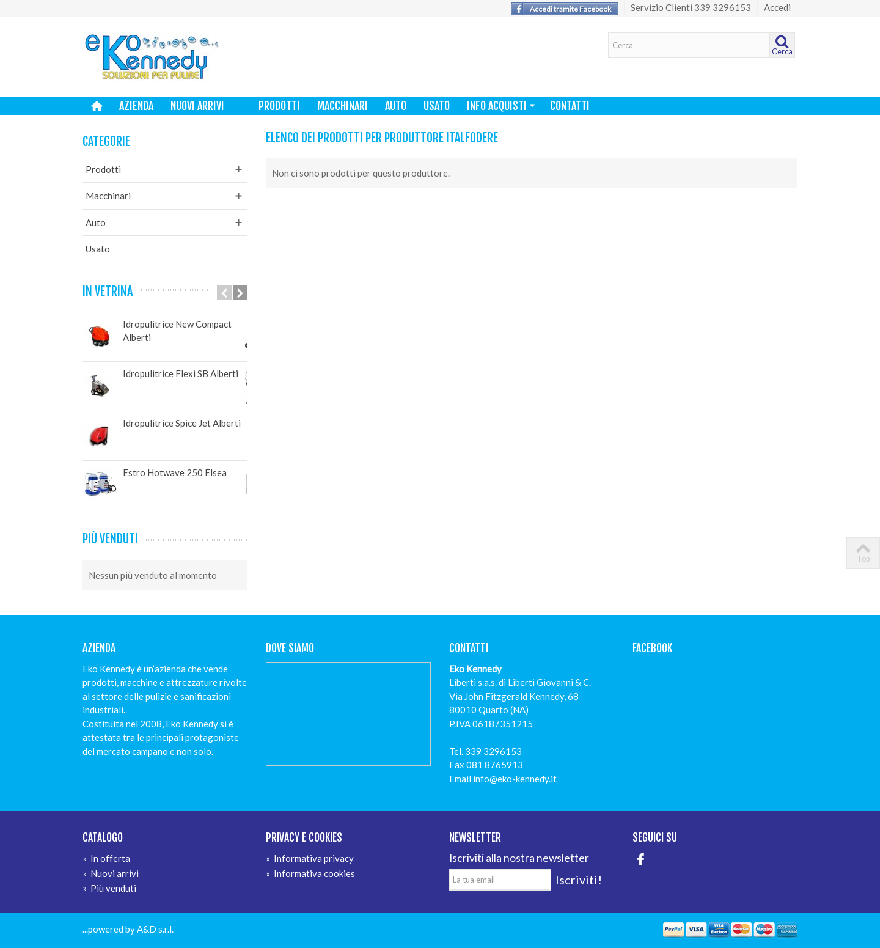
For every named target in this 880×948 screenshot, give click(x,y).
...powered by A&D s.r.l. (128, 929)
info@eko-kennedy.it (515, 778)
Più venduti (110, 539)
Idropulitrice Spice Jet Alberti (182, 422)
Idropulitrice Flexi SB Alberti (180, 373)
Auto (395, 105)
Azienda (136, 105)
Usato (437, 105)
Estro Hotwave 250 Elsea (175, 472)
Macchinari (342, 105)
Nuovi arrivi (197, 105)
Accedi (777, 7)
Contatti (570, 105)
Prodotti (279, 105)
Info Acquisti (501, 105)
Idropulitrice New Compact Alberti (177, 331)
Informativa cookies (310, 873)
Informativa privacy (310, 858)
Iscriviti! (579, 879)
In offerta (106, 858)
